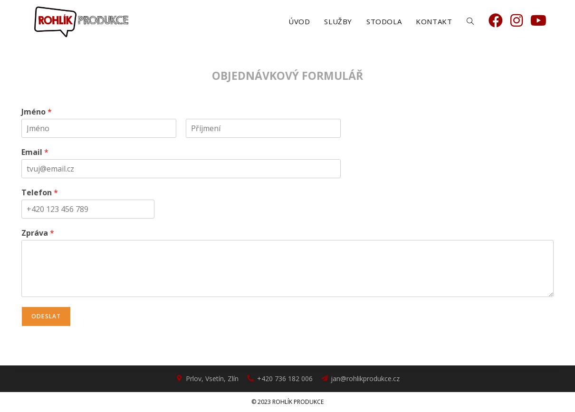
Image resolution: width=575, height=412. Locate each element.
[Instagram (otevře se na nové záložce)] (517, 20)
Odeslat (46, 316)
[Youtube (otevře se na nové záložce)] (538, 20)
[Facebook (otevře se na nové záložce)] (496, 20)
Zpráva (37, 233)
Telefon (39, 193)
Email (34, 152)
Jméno (36, 112)
